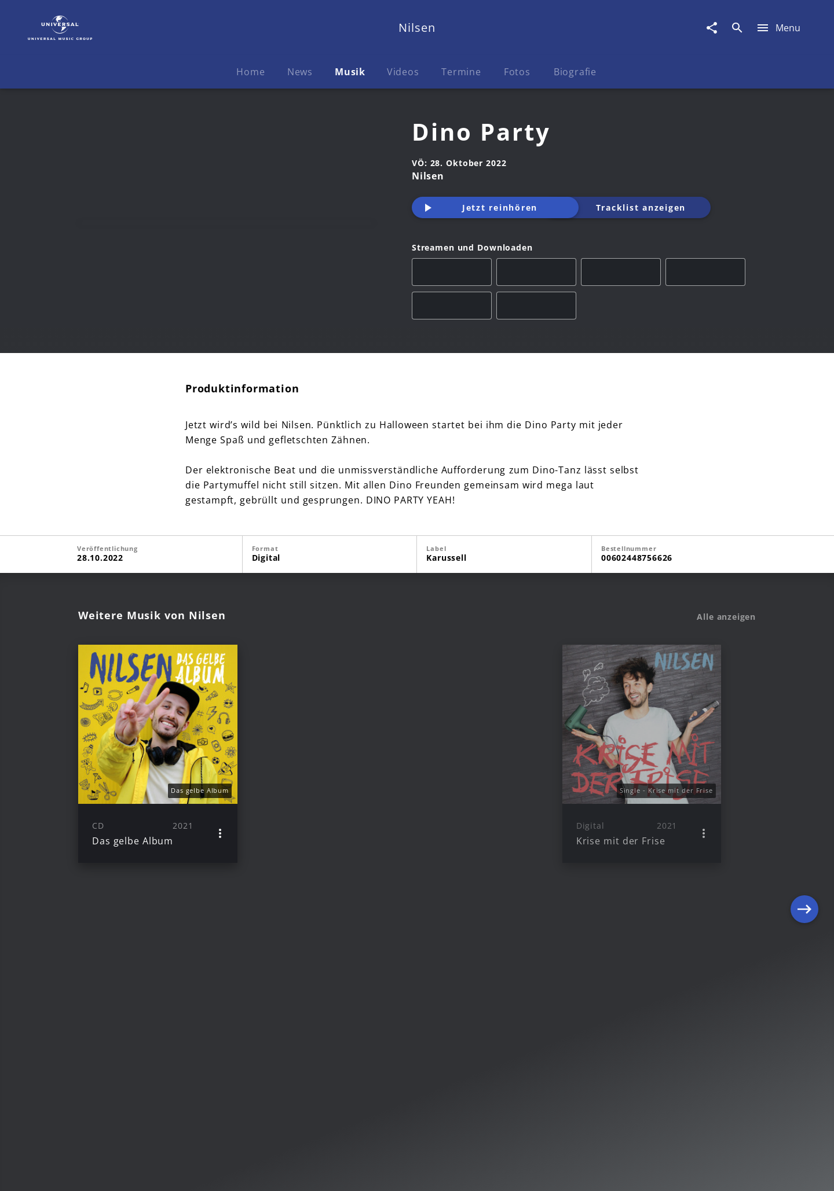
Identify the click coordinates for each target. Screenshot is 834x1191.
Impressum (135, 1171)
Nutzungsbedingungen (474, 1171)
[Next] (804, 841)
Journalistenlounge (577, 1171)
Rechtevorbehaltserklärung (229, 1171)
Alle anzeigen (726, 704)
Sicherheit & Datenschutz (357, 1171)
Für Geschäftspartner (677, 1171)
